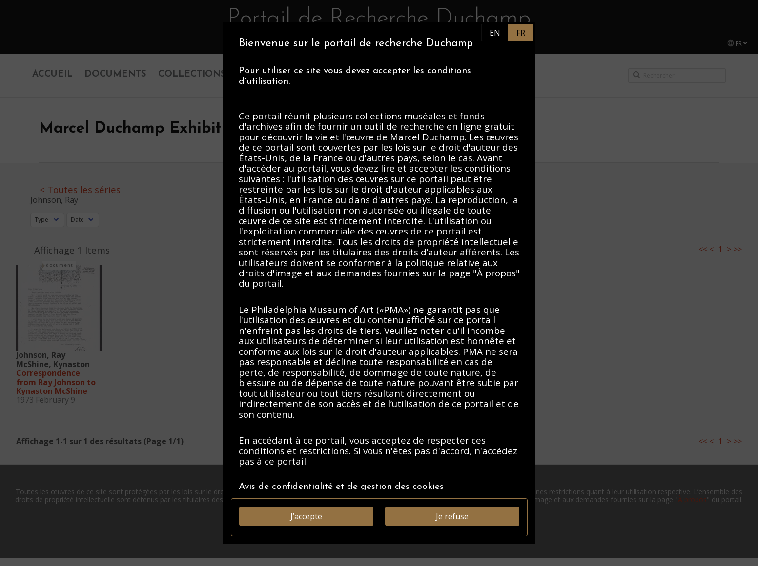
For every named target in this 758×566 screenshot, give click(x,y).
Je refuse (452, 516)
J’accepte (306, 516)
